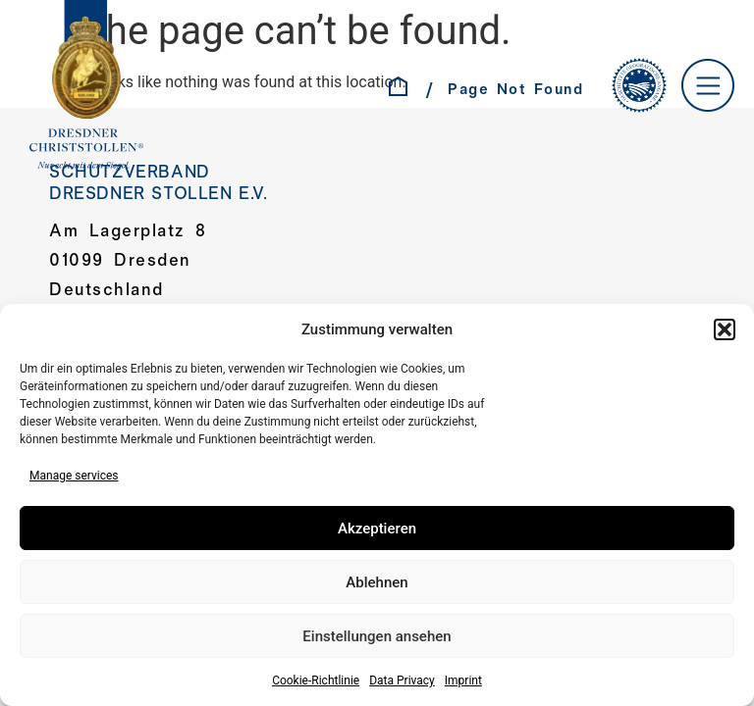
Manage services (74, 475)
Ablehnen (376, 582)
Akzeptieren (377, 528)
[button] (724, 329)
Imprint (463, 680)
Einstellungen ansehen (376, 636)
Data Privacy (402, 680)
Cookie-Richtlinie (315, 680)
